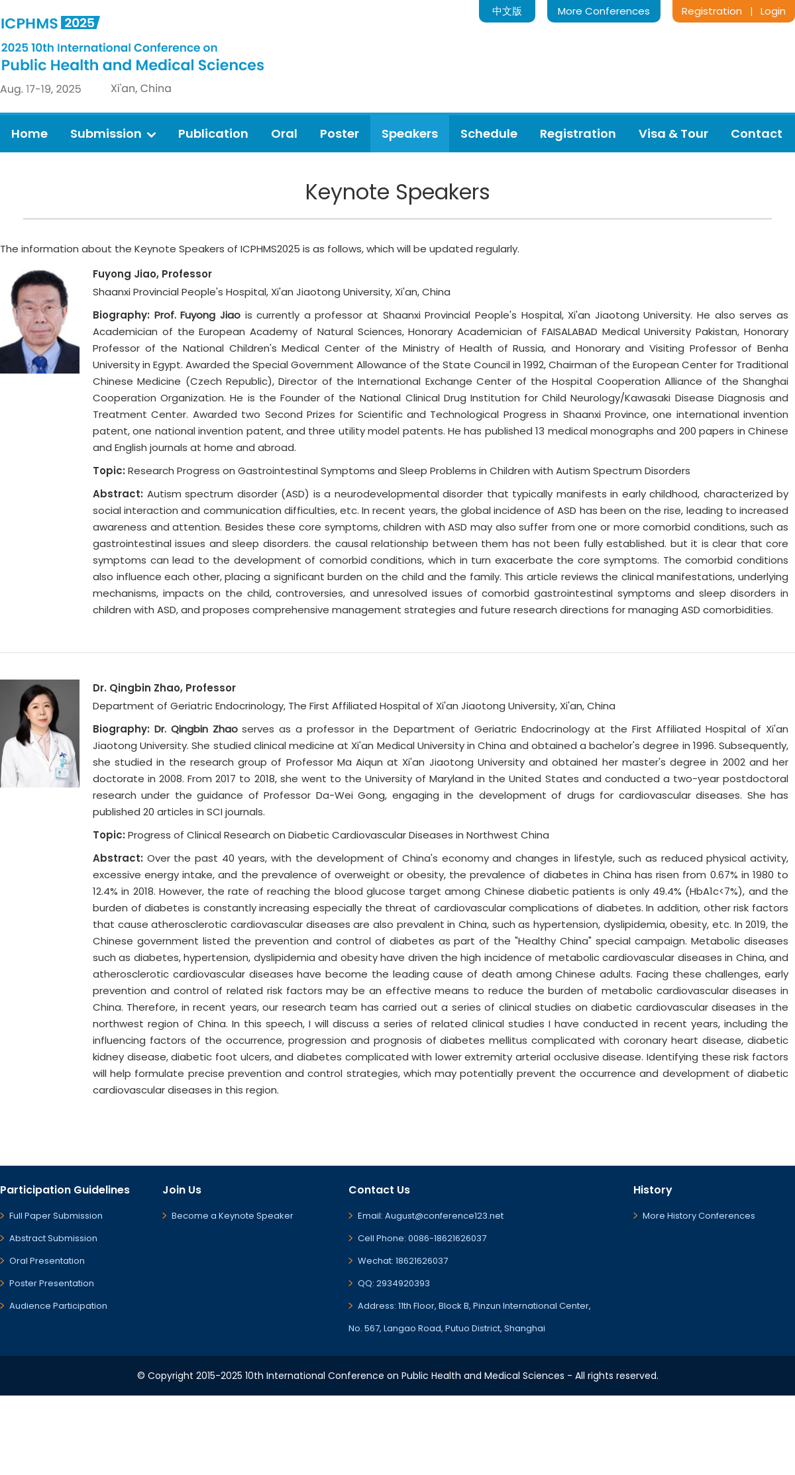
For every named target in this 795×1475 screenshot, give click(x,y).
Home (29, 133)
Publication (213, 133)
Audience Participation (58, 1305)
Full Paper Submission (56, 1215)
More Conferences (604, 11)
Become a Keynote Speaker (232, 1215)
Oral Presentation (47, 1260)
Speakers (410, 133)
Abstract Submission (53, 1238)
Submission (113, 133)
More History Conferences (699, 1215)
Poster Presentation (51, 1283)
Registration (712, 11)
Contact (756, 133)
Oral (284, 133)
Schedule (488, 133)
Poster (339, 133)
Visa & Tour (673, 133)
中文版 (507, 11)
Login (773, 11)
